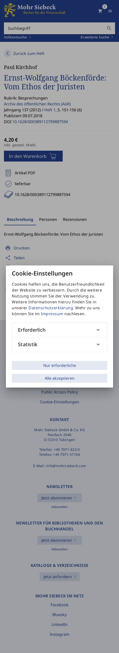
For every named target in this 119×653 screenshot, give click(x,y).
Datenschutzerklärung (51, 307)
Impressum (52, 313)
